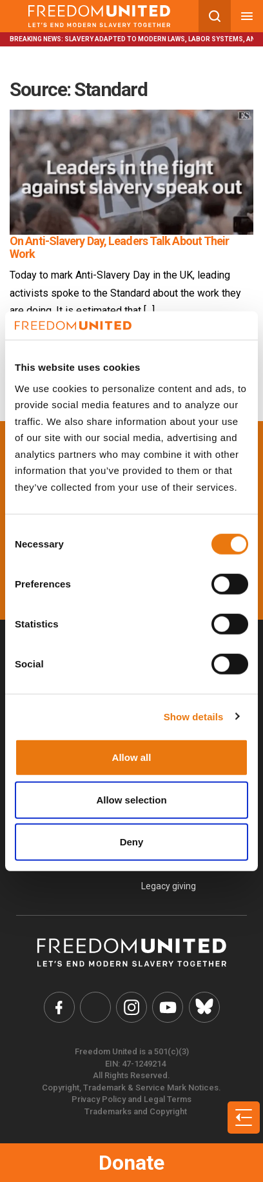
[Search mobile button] (215, 16)
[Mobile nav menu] (247, 16)
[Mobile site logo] (99, 16)
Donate (131, 1162)
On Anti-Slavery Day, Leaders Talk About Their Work (119, 247)
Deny (132, 841)
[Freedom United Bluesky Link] (204, 1007)
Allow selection (131, 799)
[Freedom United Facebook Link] (59, 1007)
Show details (194, 716)
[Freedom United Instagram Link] (131, 1007)
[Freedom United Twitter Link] (95, 1007)
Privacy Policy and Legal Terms (131, 1099)
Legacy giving (168, 886)
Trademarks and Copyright (135, 1111)
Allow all (131, 757)
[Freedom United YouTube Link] (167, 1007)
